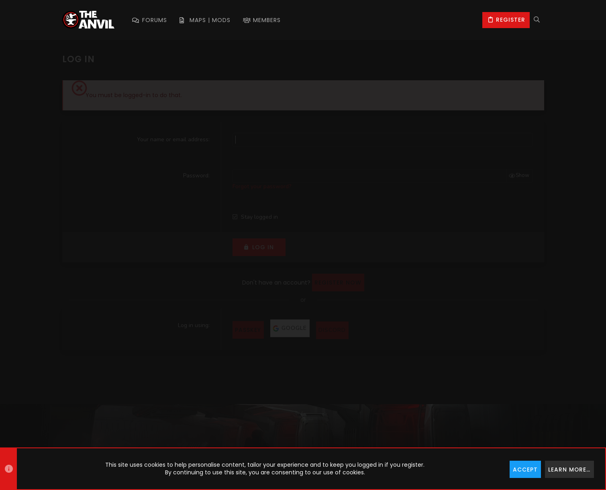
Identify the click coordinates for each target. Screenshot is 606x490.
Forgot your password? (262, 186)
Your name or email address (172, 139)
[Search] (537, 20)
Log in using (193, 325)
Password (195, 175)
